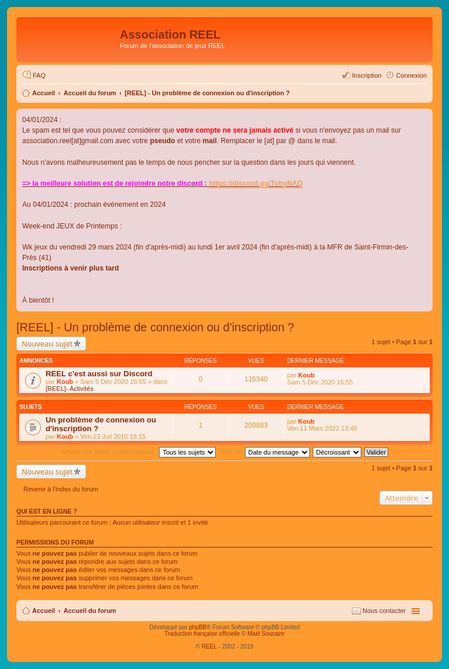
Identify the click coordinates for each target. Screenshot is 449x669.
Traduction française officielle (202, 633)
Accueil (43, 92)
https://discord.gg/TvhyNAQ (256, 183)
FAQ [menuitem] (39, 75)
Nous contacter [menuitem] (384, 610)
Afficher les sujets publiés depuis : (138, 451)
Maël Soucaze (265, 633)
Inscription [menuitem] (366, 75)
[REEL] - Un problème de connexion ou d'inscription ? (207, 92)
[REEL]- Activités (70, 388)
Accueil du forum (90, 92)
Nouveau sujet (47, 343)
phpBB (197, 627)
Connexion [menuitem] (411, 75)
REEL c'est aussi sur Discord (99, 373)
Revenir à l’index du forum (60, 489)
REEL (209, 646)
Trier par (264, 451)
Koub (65, 381)
